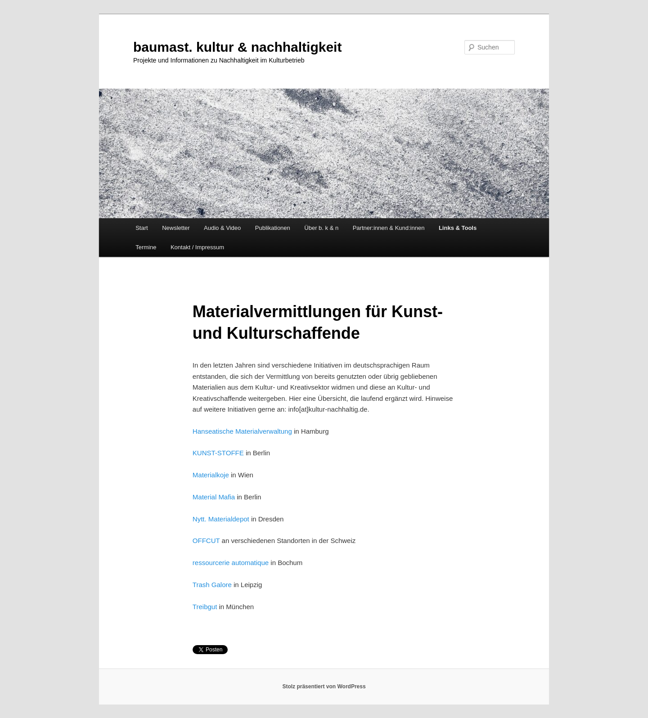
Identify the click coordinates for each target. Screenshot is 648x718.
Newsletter (175, 227)
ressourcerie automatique (231, 562)
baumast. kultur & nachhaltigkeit (237, 47)
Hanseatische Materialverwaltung (242, 431)
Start (141, 227)
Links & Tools (458, 227)
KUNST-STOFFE (218, 453)
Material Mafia (214, 497)
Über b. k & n (321, 227)
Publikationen (272, 227)
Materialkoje (211, 475)
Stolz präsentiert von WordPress (323, 686)
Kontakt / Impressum (197, 247)
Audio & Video (222, 227)
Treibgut (205, 606)
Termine (145, 247)
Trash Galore (212, 584)
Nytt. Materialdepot (221, 519)
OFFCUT (206, 540)
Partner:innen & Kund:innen (389, 227)
